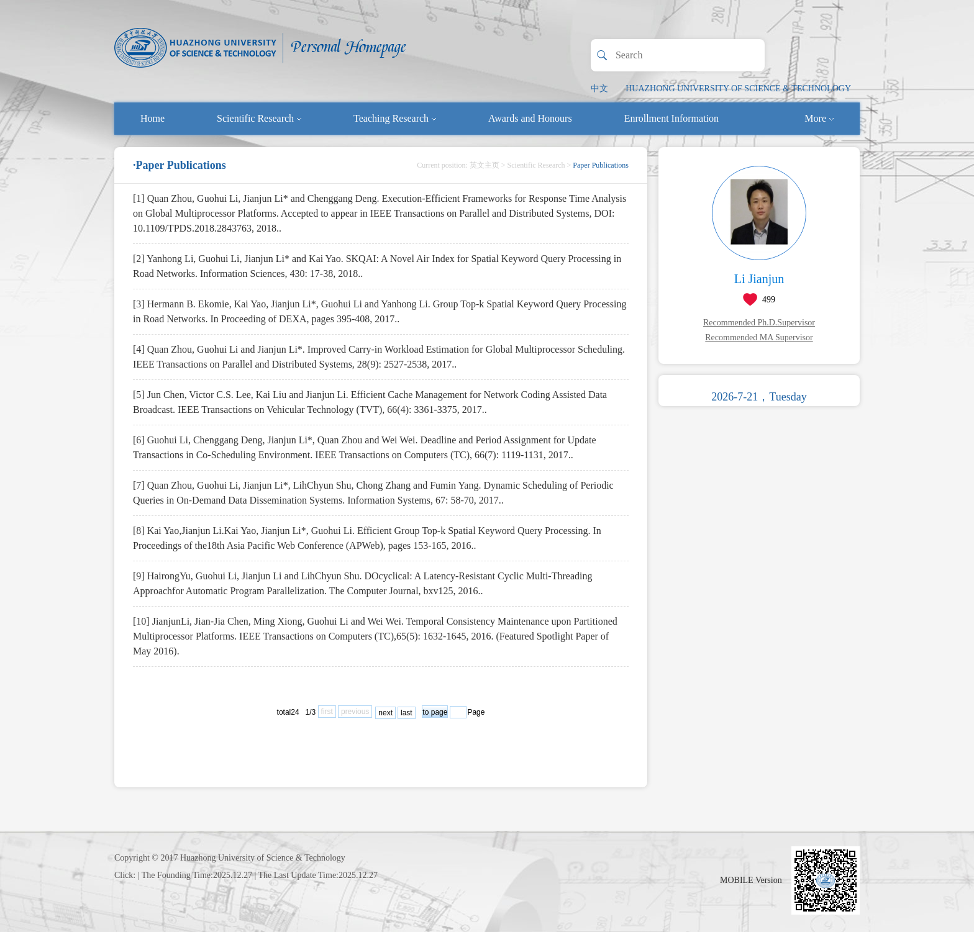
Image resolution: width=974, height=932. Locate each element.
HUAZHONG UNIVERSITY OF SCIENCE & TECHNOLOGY (738, 88)
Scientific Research (259, 118)
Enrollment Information (671, 118)
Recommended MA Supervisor (758, 337)
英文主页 (484, 165)
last (406, 712)
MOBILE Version (751, 880)
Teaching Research (394, 118)
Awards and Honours (530, 118)
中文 (599, 88)
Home (152, 118)
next (385, 712)
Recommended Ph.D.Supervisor (759, 322)
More (819, 118)
